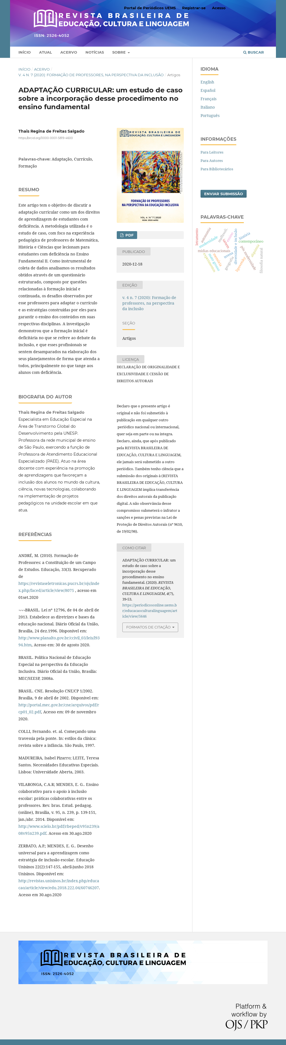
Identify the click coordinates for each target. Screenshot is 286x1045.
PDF (129, 235)
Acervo (68, 52)
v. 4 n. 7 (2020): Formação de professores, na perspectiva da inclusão (91, 75)
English (207, 82)
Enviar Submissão (223, 194)
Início (24, 52)
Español (208, 90)
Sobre (119, 52)
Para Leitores (212, 152)
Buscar (253, 52)
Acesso (219, 8)
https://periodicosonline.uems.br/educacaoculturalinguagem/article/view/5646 (149, 610)
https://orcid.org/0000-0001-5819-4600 (45, 138)
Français (208, 98)
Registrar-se (194, 8)
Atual (45, 52)
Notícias (94, 52)
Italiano (208, 107)
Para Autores (212, 160)
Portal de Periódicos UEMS (150, 8)
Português (210, 115)
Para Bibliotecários (217, 168)
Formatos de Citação (148, 627)
